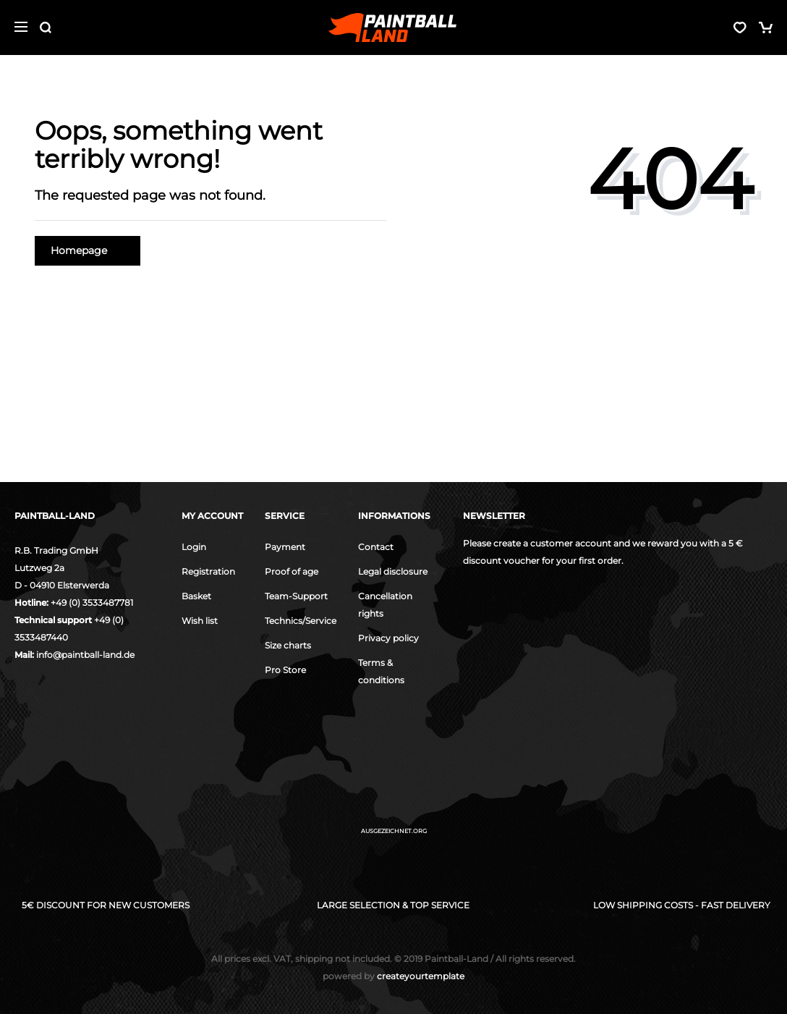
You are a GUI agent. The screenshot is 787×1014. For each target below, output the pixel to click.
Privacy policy (388, 638)
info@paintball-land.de (85, 654)
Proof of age (291, 571)
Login (194, 546)
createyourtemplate (393, 976)
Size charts (288, 645)
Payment (285, 546)
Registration (208, 571)
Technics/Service (300, 620)
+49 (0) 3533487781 (92, 602)
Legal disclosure (392, 571)
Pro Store (285, 669)
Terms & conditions (381, 671)
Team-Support (296, 596)
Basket (196, 596)
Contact (376, 546)
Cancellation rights (385, 605)
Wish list (200, 620)
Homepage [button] (87, 250)
